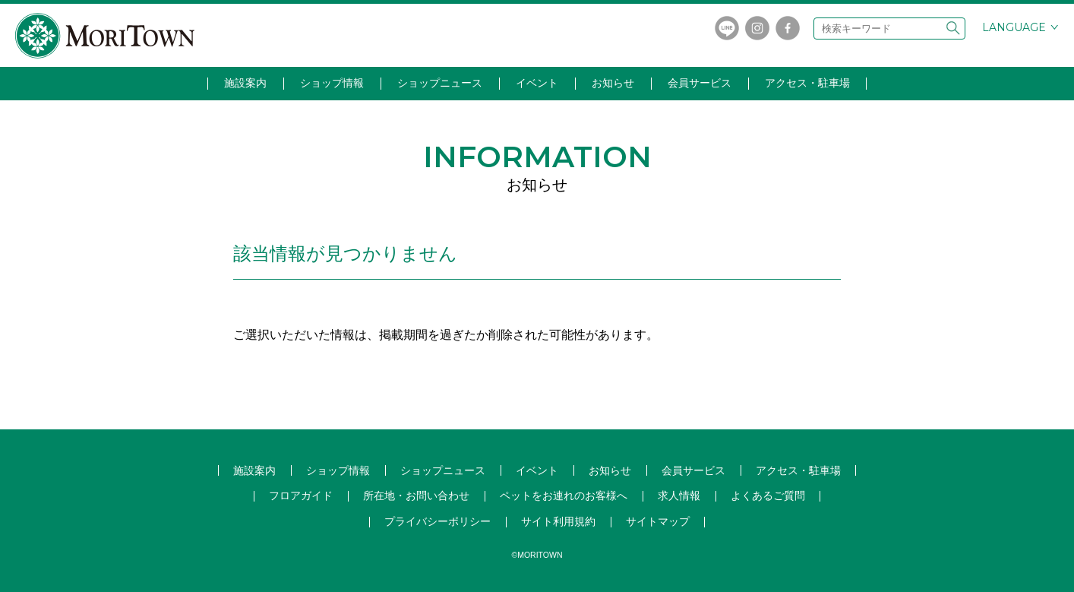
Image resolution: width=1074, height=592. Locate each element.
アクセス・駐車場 (807, 83)
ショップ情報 (332, 83)
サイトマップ (658, 521)
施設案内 (245, 83)
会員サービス (699, 83)
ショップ (442, 470)
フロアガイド (301, 495)
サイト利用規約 (558, 521)
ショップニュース (439, 83)
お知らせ (613, 83)
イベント (537, 83)
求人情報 (679, 495)
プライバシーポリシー (437, 521)
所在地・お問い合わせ (416, 495)
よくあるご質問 (768, 495)
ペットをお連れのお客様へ (563, 495)
